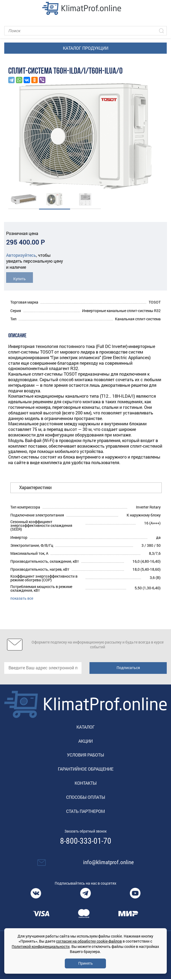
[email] (43, 668)
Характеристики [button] (35, 487)
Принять (85, 963)
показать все (21, 598)
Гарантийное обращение (85, 769)
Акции (85, 741)
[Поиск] (85, 30)
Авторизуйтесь (21, 255)
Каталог (85, 727)
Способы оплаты (85, 797)
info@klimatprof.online (108, 862)
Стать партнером (85, 811)
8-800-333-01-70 (85, 841)
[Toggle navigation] (8, 8)
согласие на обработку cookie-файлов (89, 941)
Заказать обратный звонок (86, 831)
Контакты (86, 783)
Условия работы (85, 755)
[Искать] (161, 30)
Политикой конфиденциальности (41, 946)
